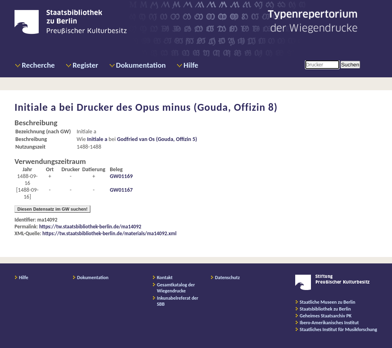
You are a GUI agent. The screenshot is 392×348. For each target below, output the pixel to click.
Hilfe (190, 65)
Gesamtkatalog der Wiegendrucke (176, 288)
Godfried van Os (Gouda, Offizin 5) (157, 139)
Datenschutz (227, 277)
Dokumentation (141, 65)
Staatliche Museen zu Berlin (327, 302)
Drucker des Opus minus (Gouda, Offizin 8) (177, 107)
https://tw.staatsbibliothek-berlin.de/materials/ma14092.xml (109, 233)
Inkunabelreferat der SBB (177, 301)
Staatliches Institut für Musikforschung (338, 329)
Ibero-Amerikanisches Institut (329, 322)
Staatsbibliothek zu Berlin (325, 309)
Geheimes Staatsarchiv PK (326, 316)
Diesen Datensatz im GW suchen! (52, 209)
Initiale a (97, 139)
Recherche (38, 65)
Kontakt (165, 277)
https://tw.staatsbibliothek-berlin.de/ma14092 (90, 227)
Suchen (350, 65)
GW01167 (121, 189)
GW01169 (121, 176)
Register (85, 65)
